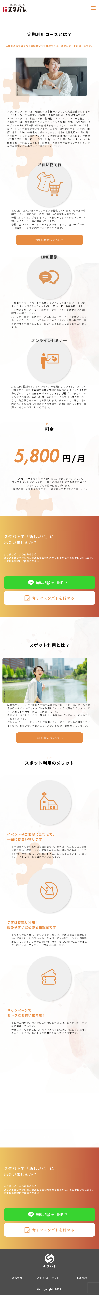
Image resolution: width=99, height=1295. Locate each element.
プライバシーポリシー (49, 1277)
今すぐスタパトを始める (49, 598)
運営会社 (17, 1277)
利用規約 (82, 1277)
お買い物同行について (49, 240)
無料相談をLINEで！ (49, 582)
